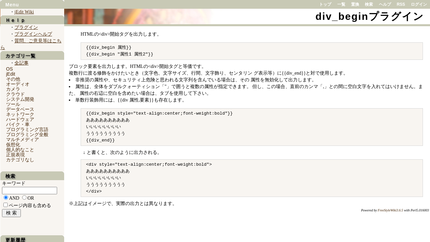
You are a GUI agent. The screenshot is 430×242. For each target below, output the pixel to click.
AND (14, 198)
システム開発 (20, 99)
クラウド (15, 94)
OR (31, 198)
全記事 (21, 63)
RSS (401, 4)
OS (9, 69)
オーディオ (18, 84)
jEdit (10, 74)
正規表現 (15, 154)
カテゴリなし (20, 159)
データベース (20, 109)
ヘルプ (385, 4)
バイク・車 (18, 124)
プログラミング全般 (27, 134)
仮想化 (13, 144)
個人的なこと (20, 149)
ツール (13, 104)
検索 (369, 4)
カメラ (13, 89)
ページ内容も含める (30, 205)
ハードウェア (20, 119)
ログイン (419, 4)
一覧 (341, 4)
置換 (355, 4)
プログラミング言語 (27, 129)
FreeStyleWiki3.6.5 (390, 210)
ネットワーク (20, 114)
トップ (325, 4)
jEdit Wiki (24, 11)
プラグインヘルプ (33, 34)
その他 (13, 79)
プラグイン (26, 27)
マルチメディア (22, 139)
